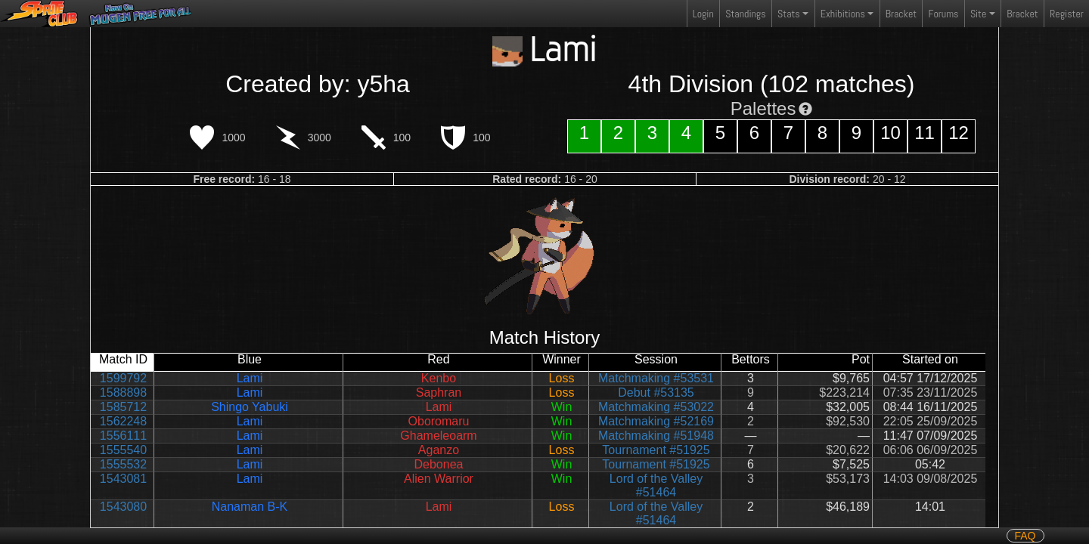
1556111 (123, 435)
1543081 (123, 478)
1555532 (123, 464)
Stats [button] (788, 13)
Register (1067, 13)
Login (703, 13)
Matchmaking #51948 (656, 435)
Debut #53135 (656, 392)
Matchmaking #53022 (656, 406)
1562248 (123, 421)
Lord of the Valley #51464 (656, 485)
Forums (944, 13)
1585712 (123, 406)
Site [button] (978, 13)
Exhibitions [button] (843, 13)
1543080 (123, 506)
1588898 (123, 392)
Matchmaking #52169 (656, 421)
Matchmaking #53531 (656, 378)
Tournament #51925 (655, 450)
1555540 (123, 450)
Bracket (901, 13)
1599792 (123, 378)
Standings (744, 17)
